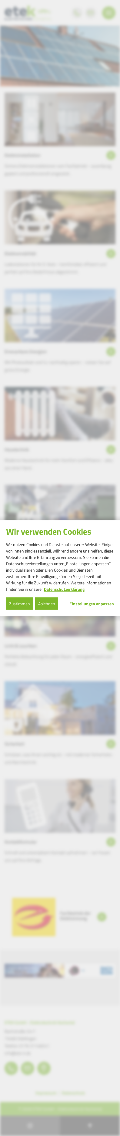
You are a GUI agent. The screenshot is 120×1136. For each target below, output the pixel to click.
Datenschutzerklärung (64, 589)
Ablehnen (46, 603)
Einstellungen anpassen (91, 603)
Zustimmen (19, 603)
